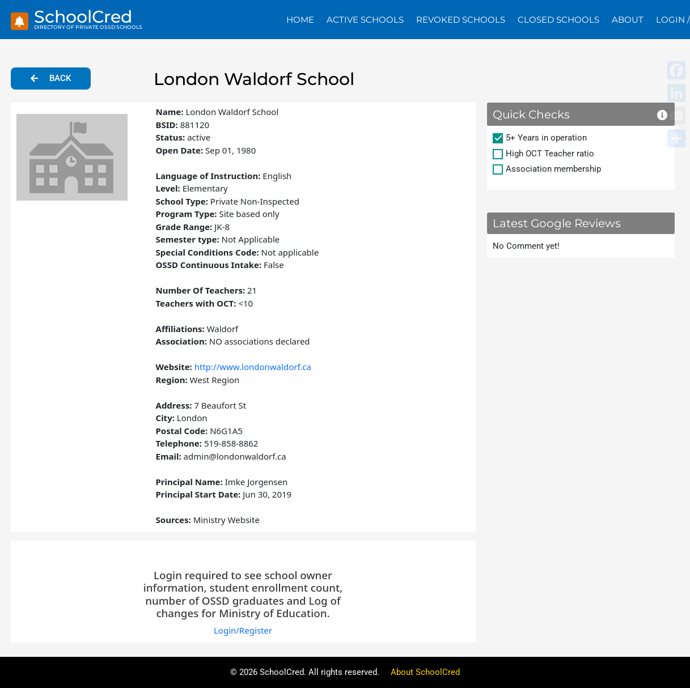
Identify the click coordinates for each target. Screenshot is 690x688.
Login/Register (243, 630)
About (628, 19)
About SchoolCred (425, 672)
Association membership (553, 169)
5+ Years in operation (546, 138)
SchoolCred (83, 16)
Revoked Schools (460, 19)
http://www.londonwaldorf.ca (252, 366)
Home (300, 19)
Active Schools (365, 19)
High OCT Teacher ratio (550, 153)
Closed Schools (558, 19)
